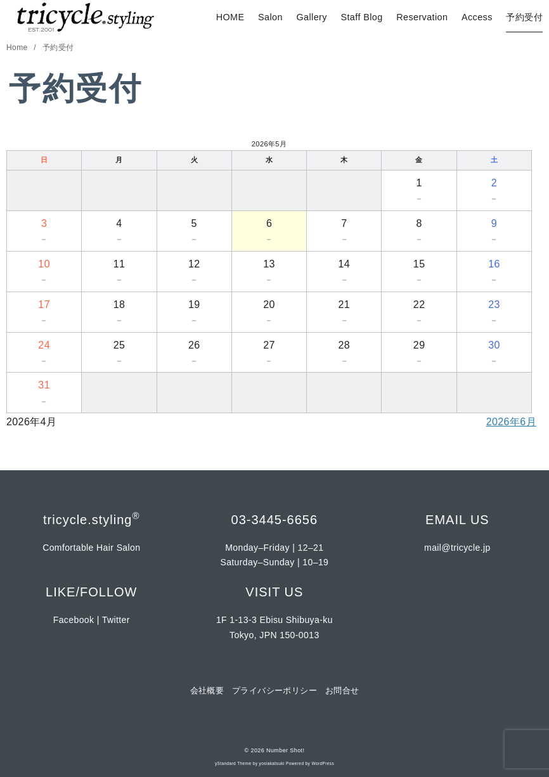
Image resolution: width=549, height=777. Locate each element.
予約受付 (524, 17)
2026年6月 (511, 421)
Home (18, 47)
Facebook (73, 620)
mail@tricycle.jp (457, 548)
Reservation (422, 17)
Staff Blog (361, 17)
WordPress (322, 763)
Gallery (311, 17)
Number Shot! (285, 750)
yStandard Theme (233, 763)
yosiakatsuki (272, 763)
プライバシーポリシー (274, 690)
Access (477, 17)
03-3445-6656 (274, 520)
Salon (270, 17)
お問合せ (342, 690)
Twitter (116, 620)
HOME (230, 17)
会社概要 (207, 690)
